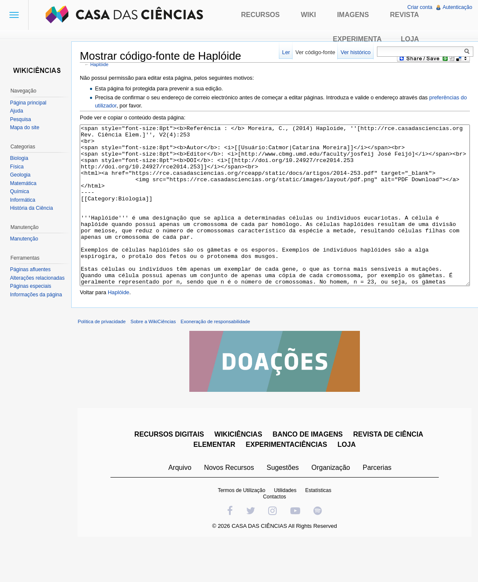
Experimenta (357, 39)
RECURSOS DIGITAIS (171, 471)
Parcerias (379, 504)
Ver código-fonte (313, 52)
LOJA (348, 481)
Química (21, 191)
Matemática (25, 183)
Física (19, 167)
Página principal (30, 103)
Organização (332, 504)
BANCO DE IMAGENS (310, 471)
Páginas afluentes (32, 269)
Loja (410, 39)
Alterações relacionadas (39, 278)
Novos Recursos (231, 504)
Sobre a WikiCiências (159, 358)
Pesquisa (22, 119)
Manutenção (26, 239)
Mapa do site (26, 127)
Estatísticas (320, 527)
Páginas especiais (32, 286)
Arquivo (181, 504)
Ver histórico (353, 52)
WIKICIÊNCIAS (240, 471)
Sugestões (285, 504)
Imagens (353, 14)
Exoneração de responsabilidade (221, 358)
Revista (404, 14)
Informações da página (38, 295)
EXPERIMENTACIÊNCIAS (288, 481)
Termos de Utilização (243, 527)
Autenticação (456, 7)
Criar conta (419, 7)
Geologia (22, 175)
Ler (284, 52)
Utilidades (287, 527)
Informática (24, 200)
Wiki (308, 14)
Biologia (21, 158)
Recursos (260, 14)
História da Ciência (33, 208)
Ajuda (18, 111)
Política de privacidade (108, 358)
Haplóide (105, 65)
